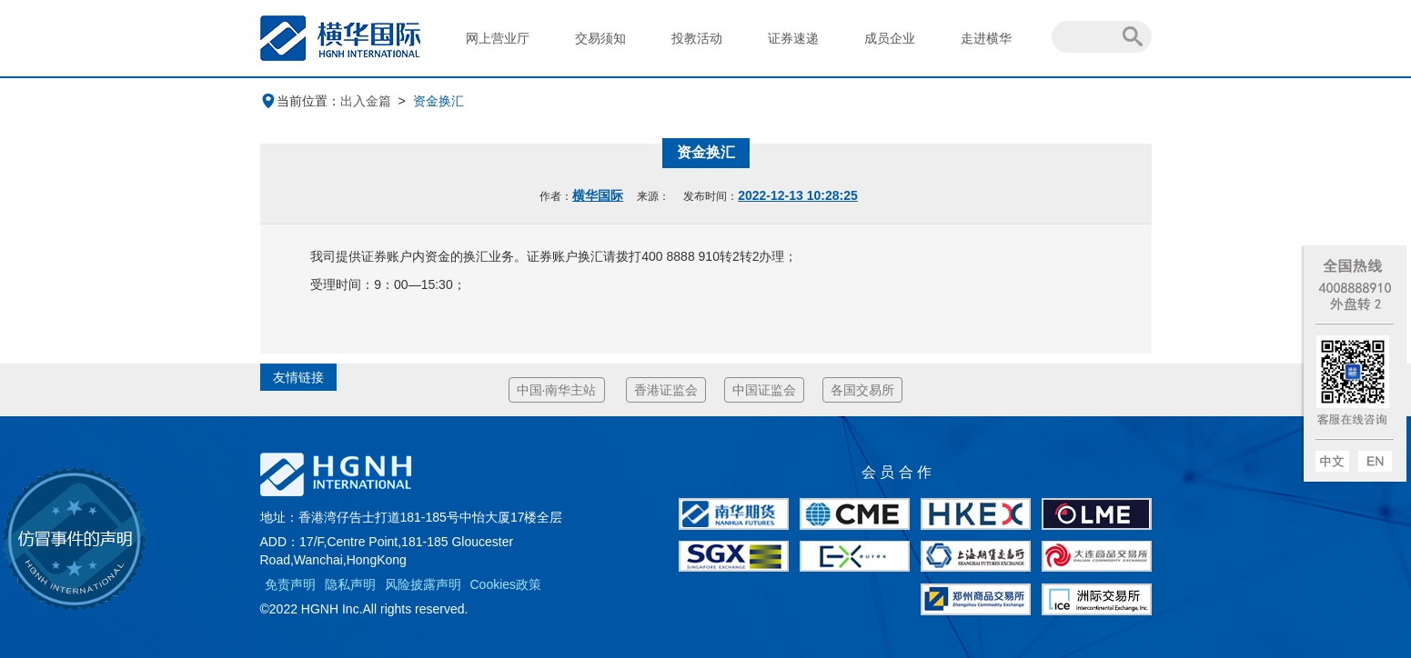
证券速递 (793, 38)
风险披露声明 (423, 584)
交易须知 (600, 38)
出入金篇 (365, 101)
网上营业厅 (497, 38)
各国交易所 (862, 390)
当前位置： (300, 101)
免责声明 (290, 584)
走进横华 (986, 38)
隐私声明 (350, 584)
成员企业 (889, 38)
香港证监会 (666, 390)
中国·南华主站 (557, 390)
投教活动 (696, 38)
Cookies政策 (506, 584)
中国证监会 (764, 390)
